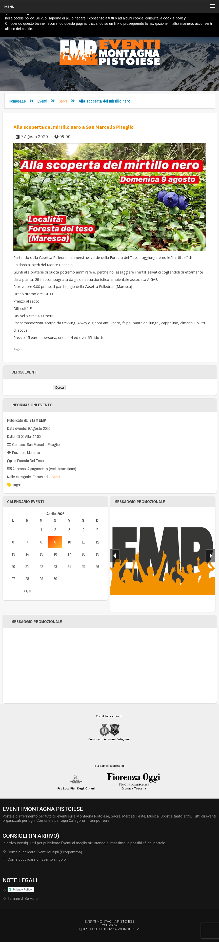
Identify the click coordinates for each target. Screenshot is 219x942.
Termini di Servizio (23, 899)
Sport (63, 101)
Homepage (17, 101)
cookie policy (174, 18)
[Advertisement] (109, 666)
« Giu (27, 591)
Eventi (42, 101)
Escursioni (40, 477)
